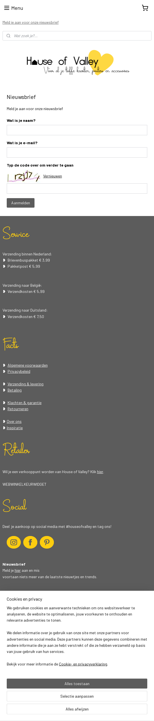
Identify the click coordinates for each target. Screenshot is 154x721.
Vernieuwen (52, 176)
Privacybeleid (19, 371)
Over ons (14, 421)
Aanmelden (20, 202)
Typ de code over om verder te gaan (40, 164)
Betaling (15, 390)
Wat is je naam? (21, 120)
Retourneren (18, 408)
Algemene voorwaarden (28, 365)
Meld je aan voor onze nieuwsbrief (31, 22)
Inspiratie (15, 427)
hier (100, 471)
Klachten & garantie (25, 402)
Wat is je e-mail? (22, 142)
